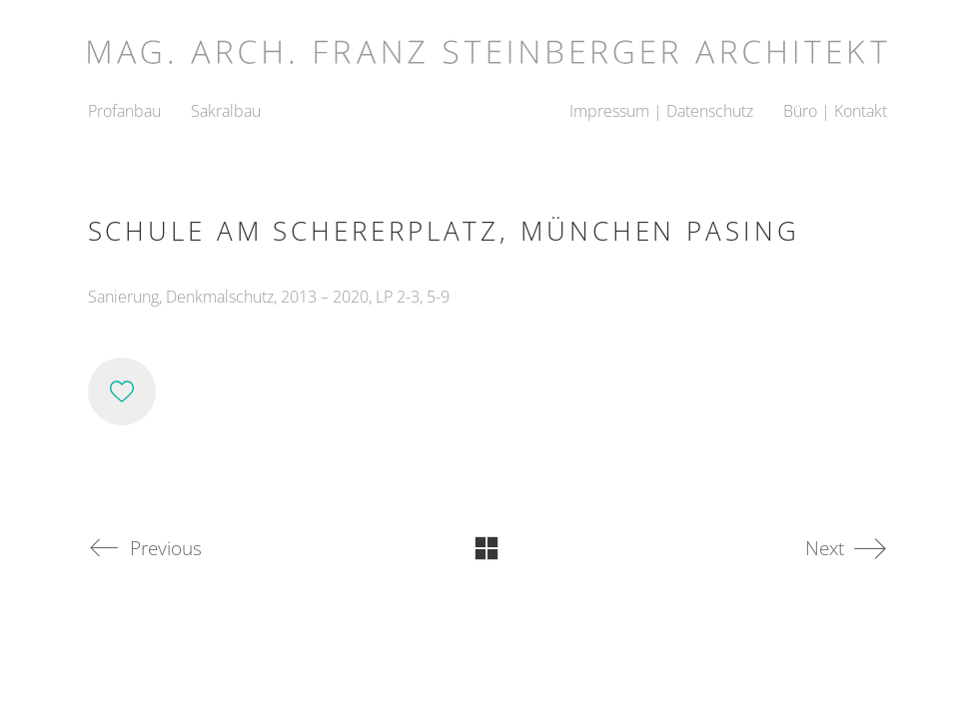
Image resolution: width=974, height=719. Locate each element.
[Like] (122, 391)
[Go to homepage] (487, 45)
